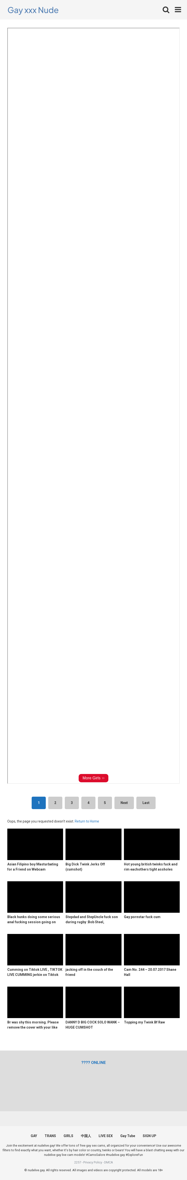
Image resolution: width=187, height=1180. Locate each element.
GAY (34, 1136)
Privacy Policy (92, 1162)
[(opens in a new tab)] (93, 1062)
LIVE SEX (106, 1136)
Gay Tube (127, 1136)
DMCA (108, 1162)
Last (146, 803)
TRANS (50, 1136)
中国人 (86, 1136)
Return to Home (87, 821)
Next (124, 803)
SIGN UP (149, 1136)
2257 (77, 1162)
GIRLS (68, 1136)
